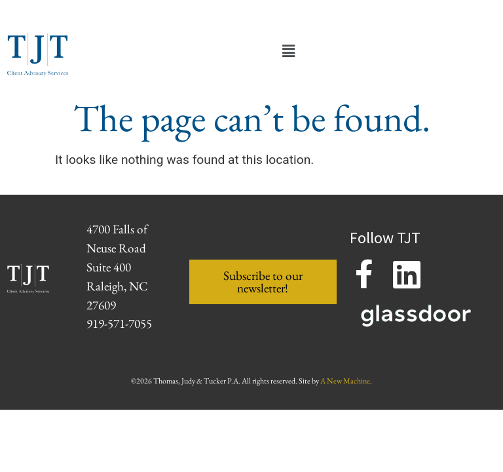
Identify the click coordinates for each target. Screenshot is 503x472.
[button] (288, 51)
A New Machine (345, 381)
